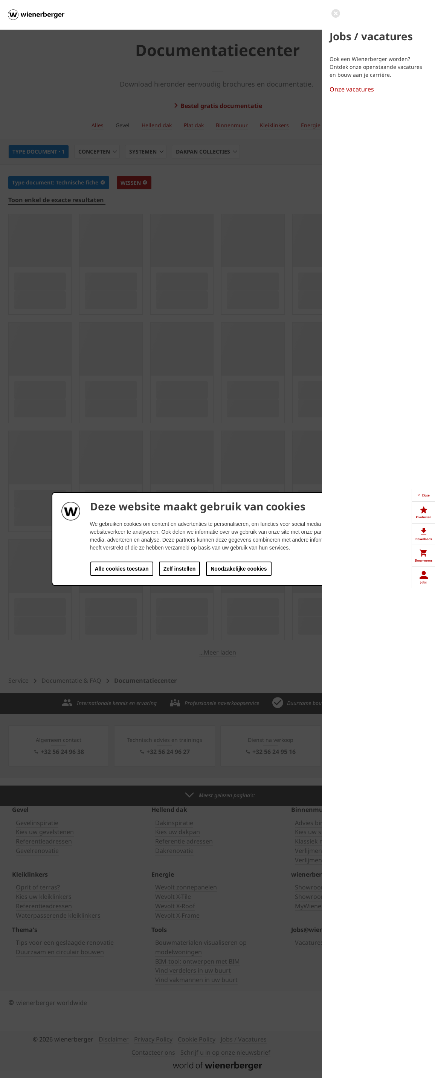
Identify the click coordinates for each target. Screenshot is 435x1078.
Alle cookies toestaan (122, 569)
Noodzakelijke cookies (239, 569)
